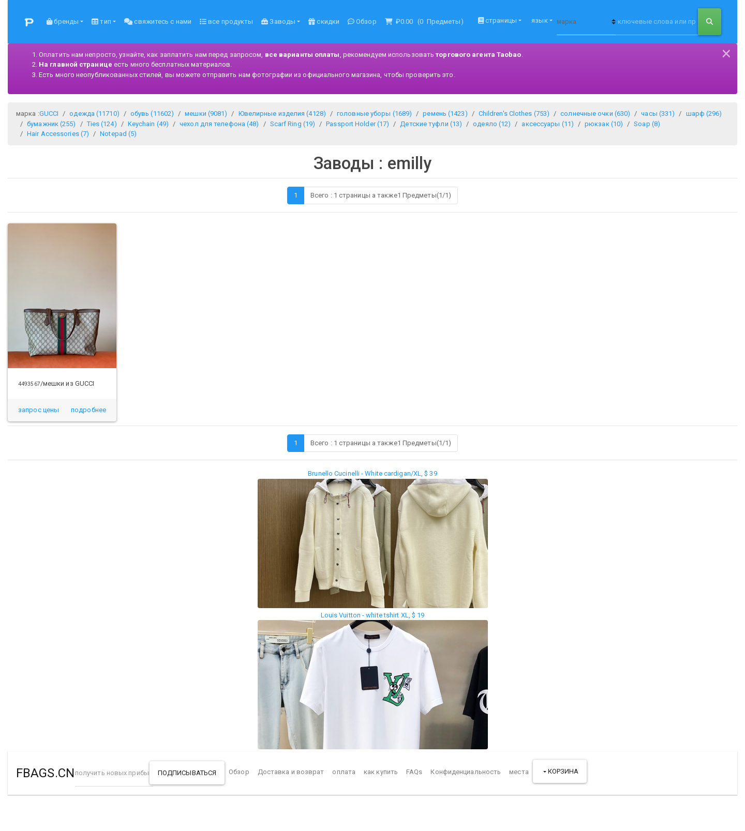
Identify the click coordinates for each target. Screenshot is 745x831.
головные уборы (374, 113)
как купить (381, 772)
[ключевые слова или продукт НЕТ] (657, 21)
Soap (647, 124)
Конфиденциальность (465, 772)
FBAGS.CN (45, 773)
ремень (445, 113)
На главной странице (75, 64)
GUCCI (49, 113)
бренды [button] (63, 21)
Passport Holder (357, 124)
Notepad (118, 134)
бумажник (51, 124)
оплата (343, 772)
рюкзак (604, 124)
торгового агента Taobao (478, 54)
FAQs (414, 772)
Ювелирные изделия (282, 113)
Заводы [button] (278, 21)
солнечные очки (595, 113)
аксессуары (548, 124)
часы (658, 113)
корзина (562, 771)
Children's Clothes (514, 113)
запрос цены (38, 410)
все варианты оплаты (302, 54)
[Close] (726, 52)
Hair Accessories (58, 134)
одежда (94, 113)
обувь (152, 113)
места (519, 772)
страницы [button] (497, 20)
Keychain (148, 124)
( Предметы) (424, 21)
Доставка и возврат (291, 772)
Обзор (362, 21)
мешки (206, 113)
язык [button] (539, 20)
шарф (704, 113)
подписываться (187, 773)
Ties (102, 124)
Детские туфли (431, 124)
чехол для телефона (219, 124)
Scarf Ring (293, 124)
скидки (323, 21)
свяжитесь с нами (157, 21)
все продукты (226, 21)
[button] (88, 410)
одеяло (492, 124)
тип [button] (101, 21)
